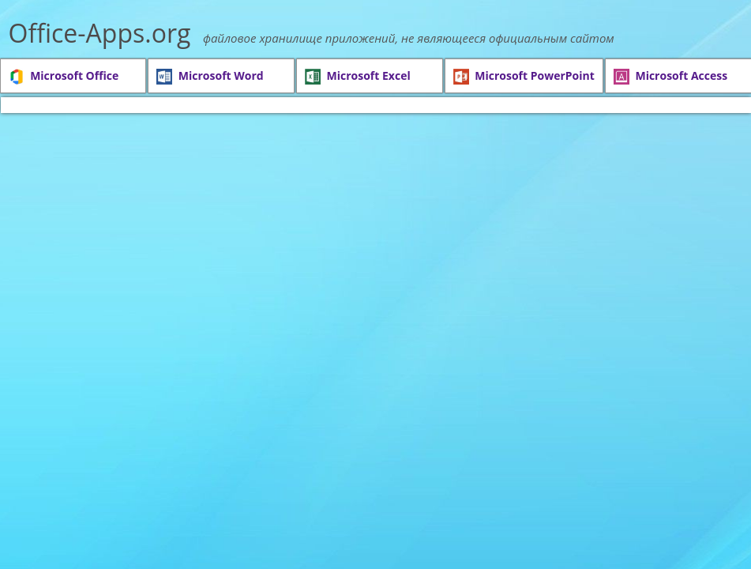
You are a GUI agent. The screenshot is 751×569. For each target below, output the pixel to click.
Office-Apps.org (100, 33)
